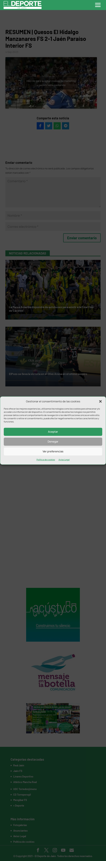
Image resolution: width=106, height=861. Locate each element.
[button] (100, 401)
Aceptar (53, 432)
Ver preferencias (53, 451)
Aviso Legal (64, 459)
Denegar (53, 441)
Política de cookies (46, 459)
